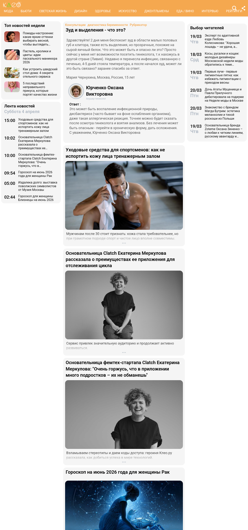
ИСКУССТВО (128, 11)
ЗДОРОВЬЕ (103, 11)
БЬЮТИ (26, 11)
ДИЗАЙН (80, 11)
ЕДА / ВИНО (185, 11)
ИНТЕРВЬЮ (210, 11)
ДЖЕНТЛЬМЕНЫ (156, 11)
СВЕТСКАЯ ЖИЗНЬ (52, 11)
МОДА (8, 11)
